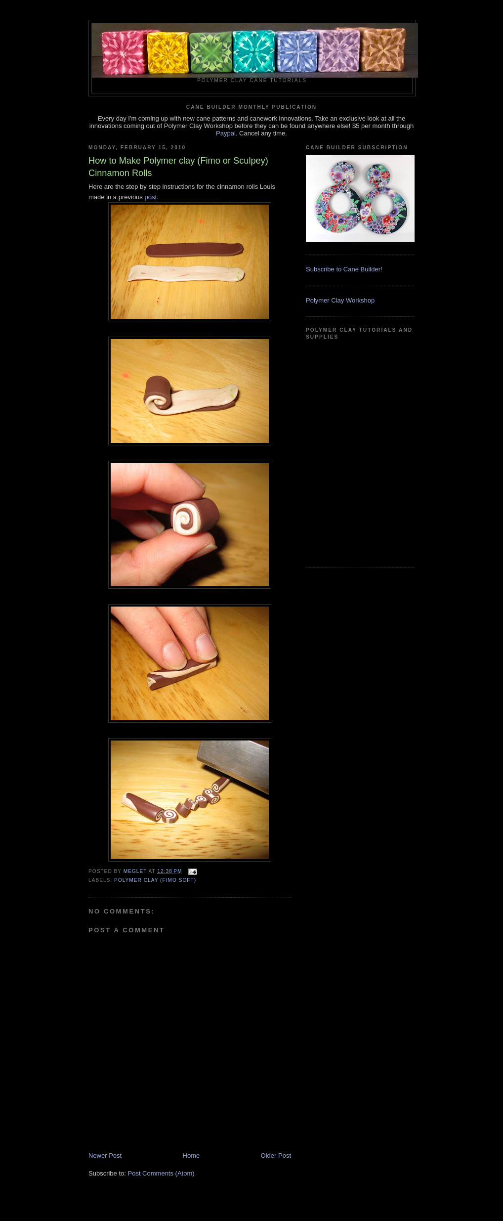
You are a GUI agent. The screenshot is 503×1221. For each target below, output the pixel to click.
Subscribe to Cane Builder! (344, 269)
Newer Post (105, 1155)
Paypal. (226, 133)
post (150, 197)
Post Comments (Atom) (161, 1173)
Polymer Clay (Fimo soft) (155, 880)
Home (191, 1155)
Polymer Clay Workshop (340, 300)
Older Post (276, 1155)
